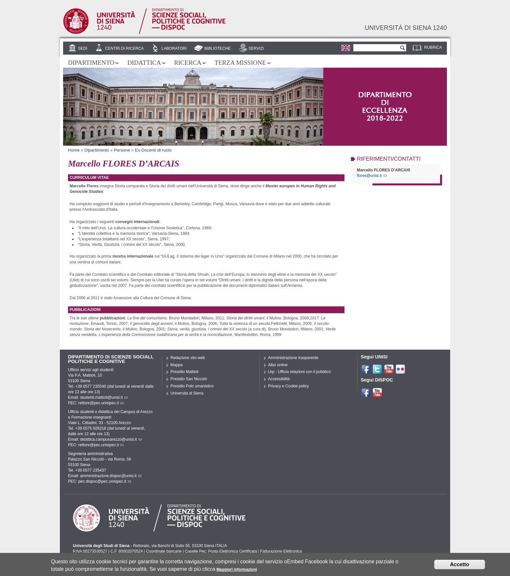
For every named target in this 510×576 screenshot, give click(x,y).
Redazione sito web (187, 357)
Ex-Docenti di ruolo (153, 150)
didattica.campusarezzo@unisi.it (111, 439)
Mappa (176, 365)
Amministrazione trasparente (293, 357)
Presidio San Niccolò (188, 379)
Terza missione (240, 62)
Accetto (459, 565)
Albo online (278, 365)
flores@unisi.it (372, 175)
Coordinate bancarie (163, 551)
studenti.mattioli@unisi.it (104, 397)
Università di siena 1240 (406, 27)
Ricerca (187, 62)
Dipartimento (91, 62)
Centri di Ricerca (124, 48)
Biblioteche (218, 48)
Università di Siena (186, 393)
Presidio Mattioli (184, 371)
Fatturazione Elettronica (281, 551)
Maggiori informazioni (236, 570)
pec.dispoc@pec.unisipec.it (104, 481)
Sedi (82, 48)
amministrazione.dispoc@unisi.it (110, 476)
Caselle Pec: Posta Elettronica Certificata (221, 551)
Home (74, 150)
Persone (122, 150)
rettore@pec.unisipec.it (101, 403)
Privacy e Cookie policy (288, 386)
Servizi (256, 48)
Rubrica (433, 47)
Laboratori (174, 48)
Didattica (144, 62)
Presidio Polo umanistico (192, 386)
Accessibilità (279, 379)
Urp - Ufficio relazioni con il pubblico (299, 371)
